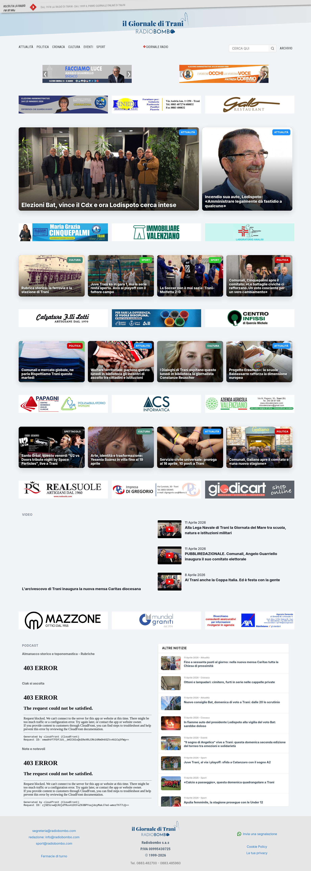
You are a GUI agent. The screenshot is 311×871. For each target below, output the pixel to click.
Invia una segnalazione (260, 834)
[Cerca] (272, 48)
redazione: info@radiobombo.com (54, 837)
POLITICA (42, 47)
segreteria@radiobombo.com (54, 831)
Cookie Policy (257, 847)
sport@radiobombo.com (54, 843)
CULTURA (74, 47)
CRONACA (58, 47)
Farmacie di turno (54, 856)
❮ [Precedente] (45, 74)
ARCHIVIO (286, 48)
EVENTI (88, 47)
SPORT (100, 47)
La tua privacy (256, 853)
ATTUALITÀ (26, 47)
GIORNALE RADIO (157, 47)
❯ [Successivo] (129, 74)
